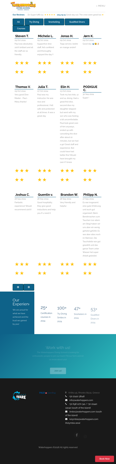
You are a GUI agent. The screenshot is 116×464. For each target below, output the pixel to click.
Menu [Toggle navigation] (100, 6)
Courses (21, 28)
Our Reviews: (19, 15)
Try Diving (34, 22)
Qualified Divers (77, 22)
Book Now (104, 459)
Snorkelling (54, 22)
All (18, 22)
